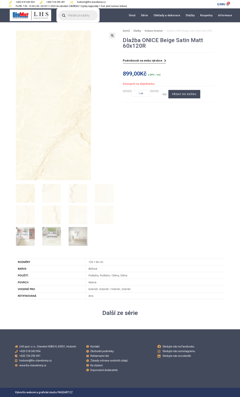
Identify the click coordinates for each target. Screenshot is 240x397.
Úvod (132, 15)
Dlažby (190, 15)
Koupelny (206, 15)
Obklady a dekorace (167, 15)
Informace (225, 15)
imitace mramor (154, 30)
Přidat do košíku (184, 94)
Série (144, 15)
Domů (126, 30)
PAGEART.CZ (65, 392)
